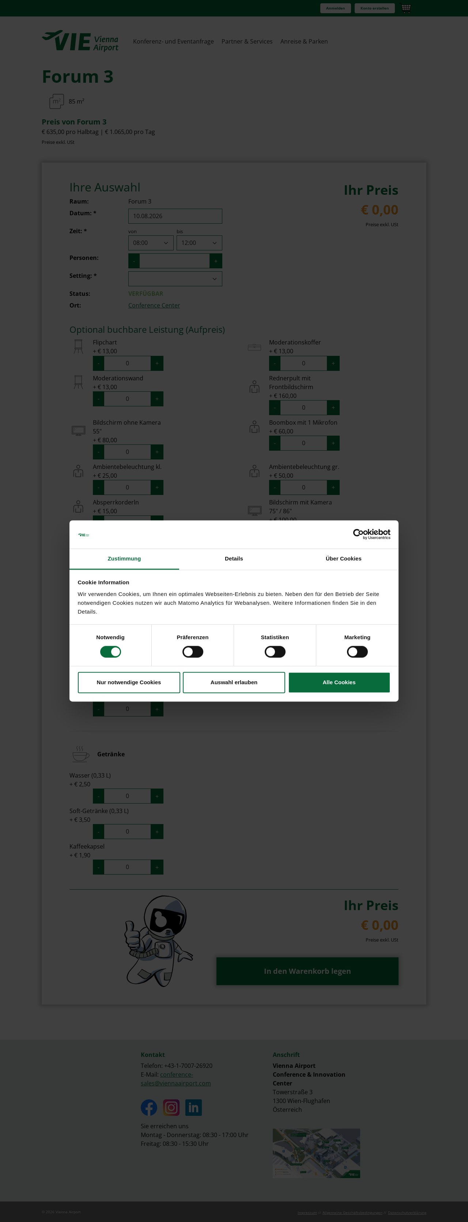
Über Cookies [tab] (344, 558)
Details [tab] (234, 558)
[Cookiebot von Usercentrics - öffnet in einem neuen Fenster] (358, 534)
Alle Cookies (338, 682)
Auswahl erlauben (234, 682)
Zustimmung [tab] (124, 558)
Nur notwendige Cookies (129, 682)
